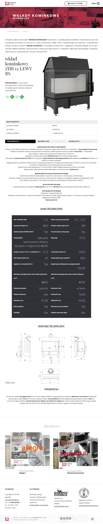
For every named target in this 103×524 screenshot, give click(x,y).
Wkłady (25, 31)
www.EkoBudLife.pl (13, 31)
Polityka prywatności (20, 520)
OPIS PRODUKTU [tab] (13, 141)
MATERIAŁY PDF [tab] (43, 141)
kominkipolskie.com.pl (61, 506)
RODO (36, 520)
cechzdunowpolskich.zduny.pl (88, 506)
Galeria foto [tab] (74, 141)
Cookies (30, 520)
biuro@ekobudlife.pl (12, 500)
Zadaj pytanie (76, 3)
